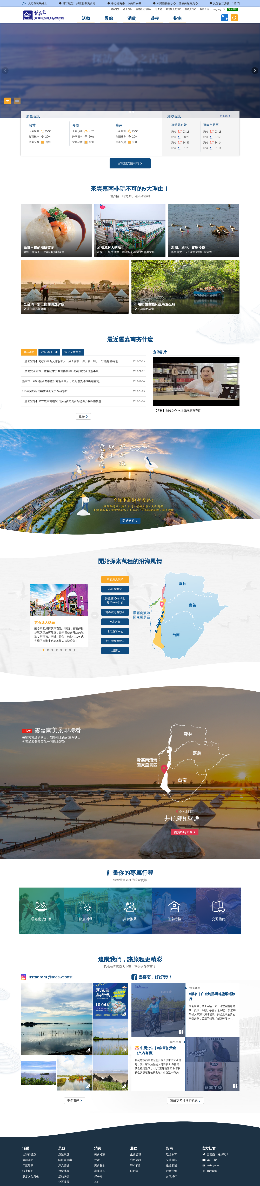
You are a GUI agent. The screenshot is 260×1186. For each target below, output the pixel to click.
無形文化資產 (30, 1176)
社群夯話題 (29, 1154)
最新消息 (28, 352)
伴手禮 (98, 1176)
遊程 (155, 18)
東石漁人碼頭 (118, 580)
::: (107, 9)
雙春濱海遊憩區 (117, 613)
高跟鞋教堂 (118, 590)
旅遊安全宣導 (72, 352)
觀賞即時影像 (185, 832)
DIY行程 (135, 1165)
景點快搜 (63, 1176)
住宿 (97, 1159)
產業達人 (99, 1170)
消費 (132, 18)
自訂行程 (224, 17)
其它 (97, 1181)
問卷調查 (232, 9)
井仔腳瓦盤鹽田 (117, 640)
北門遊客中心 (118, 630)
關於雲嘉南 (65, 1159)
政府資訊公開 (49, 352)
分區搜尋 (63, 1181)
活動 (86, 18)
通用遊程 (135, 1159)
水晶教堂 (119, 622)
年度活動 (27, 1165)
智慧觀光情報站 (143, 9)
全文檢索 (234, 17)
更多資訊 (225, 115)
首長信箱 (204, 9)
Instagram (210, 1165)
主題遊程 (135, 1154)
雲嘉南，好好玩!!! (215, 1155)
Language (218, 9)
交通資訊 (171, 1159)
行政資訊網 (190, 9)
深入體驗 (63, 1165)
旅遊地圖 (63, 1170)
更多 (83, 416)
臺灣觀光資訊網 (173, 9)
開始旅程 (130, 521)
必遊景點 (63, 1154)
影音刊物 (171, 1170)
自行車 (134, 1170)
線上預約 (127, 9)
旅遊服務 (171, 1165)
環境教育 (171, 1154)
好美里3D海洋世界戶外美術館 (117, 601)
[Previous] (23, 615)
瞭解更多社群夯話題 (185, 1101)
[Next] (95, 615)
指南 (178, 18)
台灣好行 (171, 1176)
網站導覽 (115, 9)
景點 (109, 18)
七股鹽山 (119, 649)
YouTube (209, 1160)
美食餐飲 (99, 1165)
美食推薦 (99, 1154)
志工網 (158, 9)
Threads (209, 1171)
